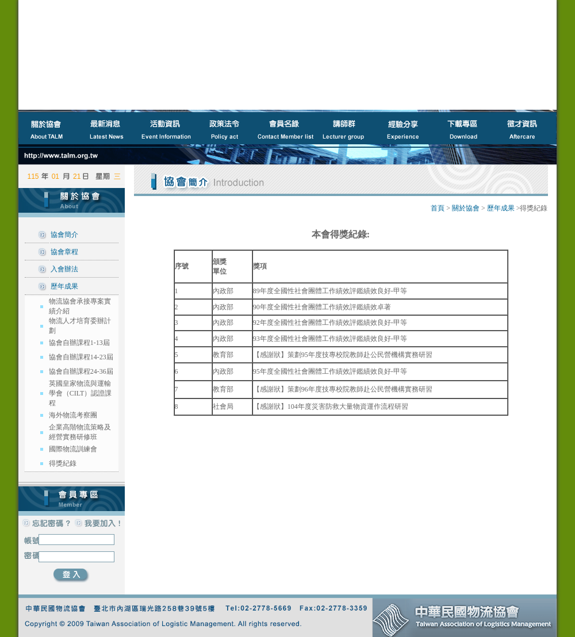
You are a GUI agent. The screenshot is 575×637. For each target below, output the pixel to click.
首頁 (437, 208)
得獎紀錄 (62, 463)
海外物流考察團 (73, 415)
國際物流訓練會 (73, 449)
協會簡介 (64, 235)
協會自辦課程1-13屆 (79, 343)
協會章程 (64, 252)
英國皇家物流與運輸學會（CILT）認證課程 (80, 393)
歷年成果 (64, 286)
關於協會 (466, 208)
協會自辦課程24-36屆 (81, 371)
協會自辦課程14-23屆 (81, 357)
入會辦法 (64, 269)
